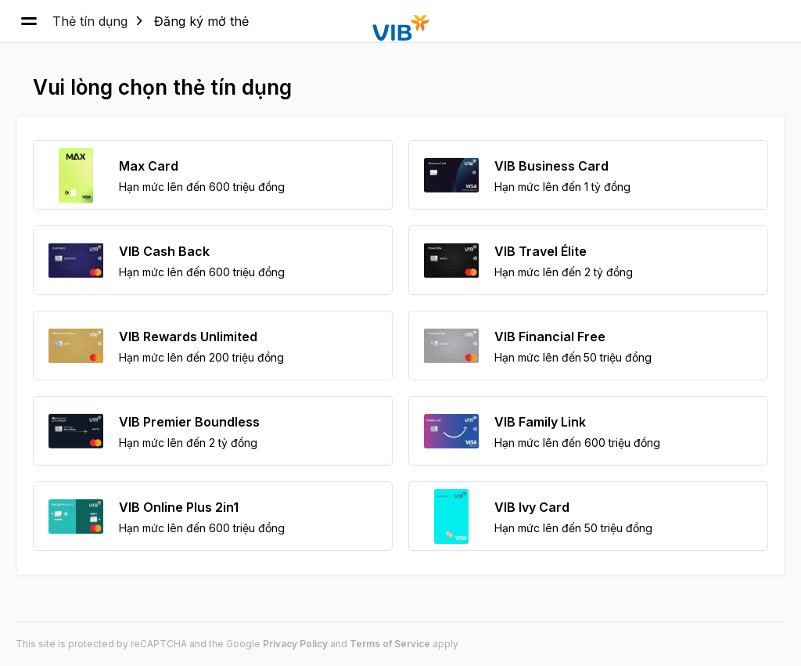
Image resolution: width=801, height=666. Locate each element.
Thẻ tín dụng (90, 21)
